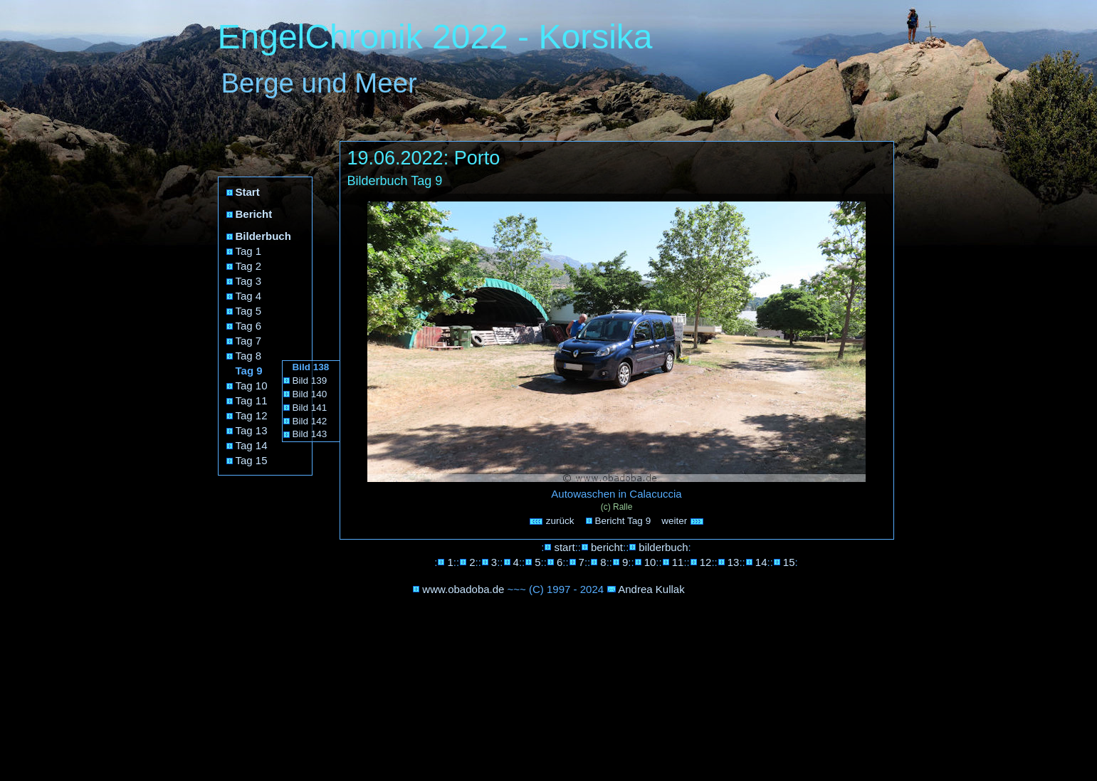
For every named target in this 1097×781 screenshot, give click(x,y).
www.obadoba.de (463, 589)
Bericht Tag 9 (623, 520)
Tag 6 (249, 326)
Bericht (254, 214)
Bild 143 (310, 434)
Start (248, 192)
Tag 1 (249, 251)
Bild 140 (310, 394)
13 (734, 562)
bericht (607, 547)
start (564, 547)
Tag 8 (249, 356)
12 (706, 562)
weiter (682, 520)
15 (789, 562)
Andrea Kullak (651, 589)
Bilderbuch (263, 236)
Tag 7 (249, 341)
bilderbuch (663, 547)
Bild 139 (310, 380)
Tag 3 (249, 281)
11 (678, 562)
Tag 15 (252, 460)
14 (761, 562)
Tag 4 (249, 296)
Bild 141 (310, 407)
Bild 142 (310, 421)
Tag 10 (252, 385)
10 (650, 562)
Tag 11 (252, 400)
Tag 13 (252, 430)
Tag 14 (252, 445)
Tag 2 (249, 266)
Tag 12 (252, 415)
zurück (551, 520)
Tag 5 (249, 311)
